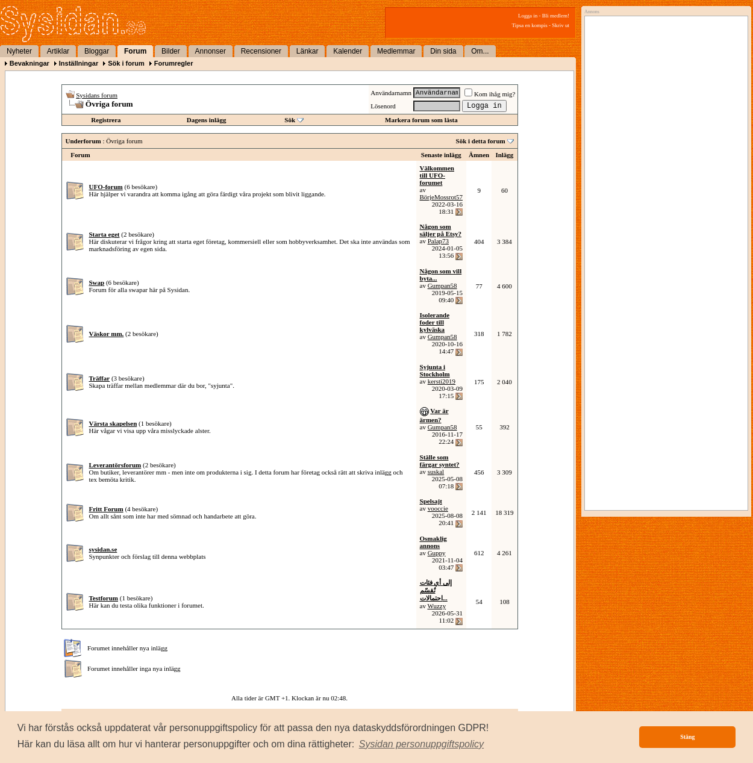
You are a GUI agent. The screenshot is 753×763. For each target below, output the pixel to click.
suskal (436, 471)
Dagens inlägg (207, 119)
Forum (135, 51)
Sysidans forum (96, 95)
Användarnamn (390, 92)
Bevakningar (29, 63)
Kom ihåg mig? (489, 94)
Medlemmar (396, 51)
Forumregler (173, 63)
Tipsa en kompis (530, 25)
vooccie (438, 508)
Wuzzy (436, 605)
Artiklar (58, 51)
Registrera (105, 119)
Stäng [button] (687, 736)
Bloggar (96, 51)
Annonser (210, 51)
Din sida (443, 51)
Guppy (437, 552)
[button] (421, 744)
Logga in (527, 16)
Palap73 (438, 240)
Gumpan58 (442, 285)
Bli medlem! (555, 16)
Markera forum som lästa (421, 119)
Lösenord (383, 106)
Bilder (170, 51)
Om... (480, 51)
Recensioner (261, 51)
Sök (289, 119)
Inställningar (78, 63)
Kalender (347, 51)
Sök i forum (126, 63)
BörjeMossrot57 (441, 197)
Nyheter (19, 51)
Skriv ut (560, 25)
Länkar (307, 51)
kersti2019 (441, 381)
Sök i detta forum (480, 141)
